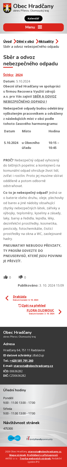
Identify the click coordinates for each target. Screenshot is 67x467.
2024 (19, 75)
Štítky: (8, 75)
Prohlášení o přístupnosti (42, 455)
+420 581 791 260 (21, 361)
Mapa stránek (17, 455)
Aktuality (46, 41)
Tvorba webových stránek (35, 458)
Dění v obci (25, 41)
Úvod (7, 41)
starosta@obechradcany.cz (33, 366)
